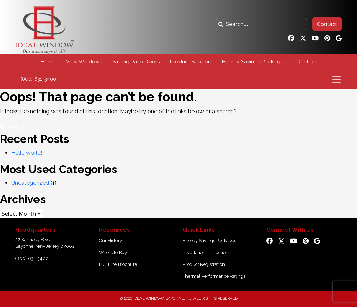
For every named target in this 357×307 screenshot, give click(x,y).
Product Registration (204, 264)
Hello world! (26, 152)
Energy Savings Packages (254, 62)
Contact (327, 24)
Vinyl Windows (84, 62)
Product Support (191, 62)
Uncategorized (30, 182)
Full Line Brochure (118, 264)
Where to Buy (113, 252)
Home (48, 62)
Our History (110, 240)
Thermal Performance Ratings (214, 276)
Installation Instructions (206, 252)
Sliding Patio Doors (136, 62)
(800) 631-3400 (38, 79)
